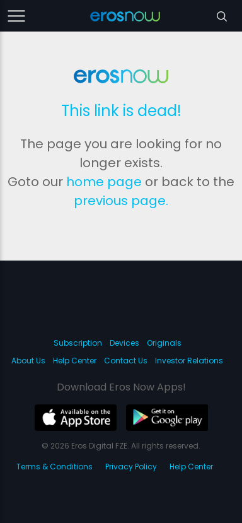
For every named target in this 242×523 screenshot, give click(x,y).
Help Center (74, 360)
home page (104, 182)
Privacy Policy (131, 466)
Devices (124, 343)
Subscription (78, 343)
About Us (28, 360)
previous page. (121, 200)
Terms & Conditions (54, 466)
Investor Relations (189, 360)
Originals (164, 343)
